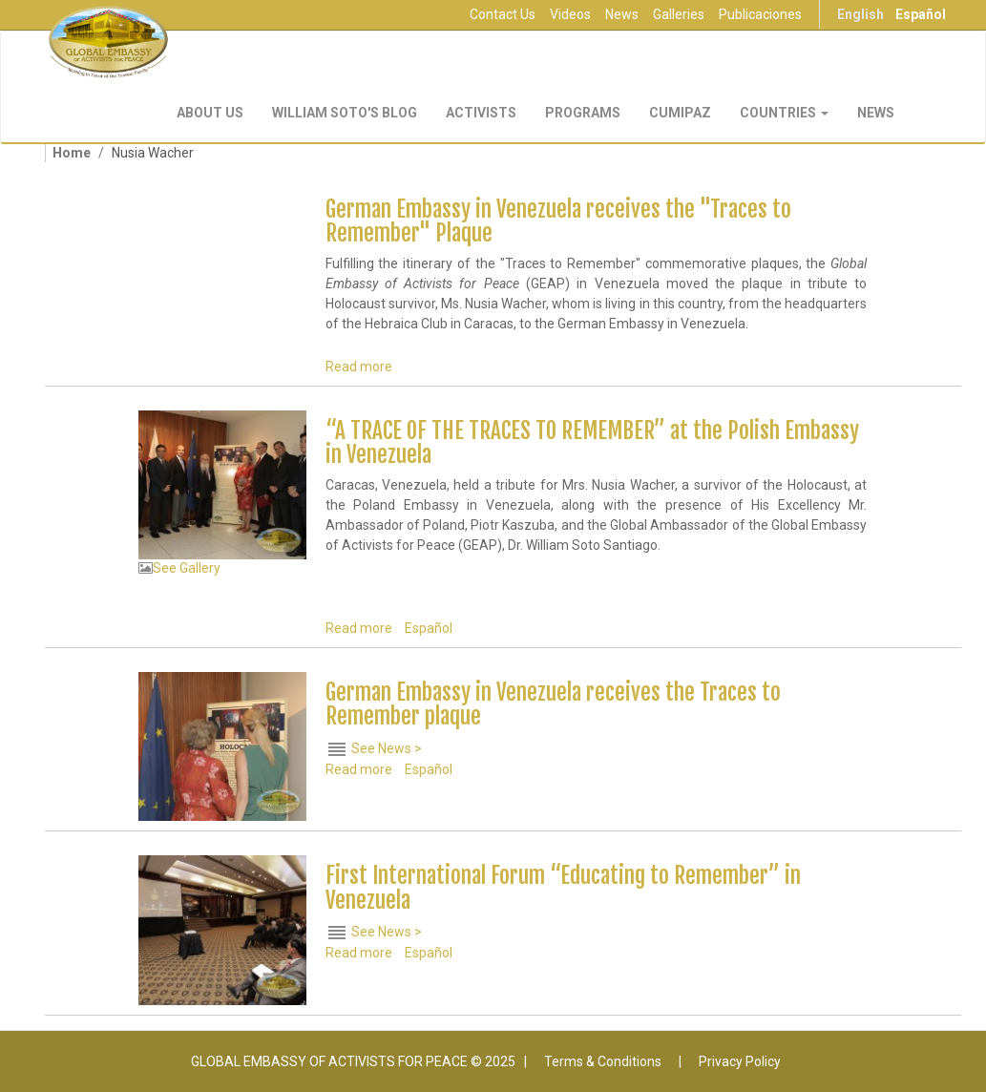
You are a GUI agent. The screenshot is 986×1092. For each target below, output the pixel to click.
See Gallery (186, 568)
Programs (582, 112)
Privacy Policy (740, 1061)
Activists (481, 112)
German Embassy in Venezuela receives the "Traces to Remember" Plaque (558, 221)
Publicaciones (760, 14)
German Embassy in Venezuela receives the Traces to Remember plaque (553, 704)
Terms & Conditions (602, 1061)
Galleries (678, 14)
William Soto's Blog (344, 112)
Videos (570, 14)
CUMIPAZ (680, 112)
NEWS (875, 112)
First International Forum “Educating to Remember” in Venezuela (563, 888)
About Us (210, 112)
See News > (386, 747)
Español (920, 14)
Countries (784, 112)
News (622, 14)
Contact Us (502, 14)
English (860, 14)
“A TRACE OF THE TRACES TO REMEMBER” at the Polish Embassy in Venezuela (592, 443)
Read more (358, 366)
